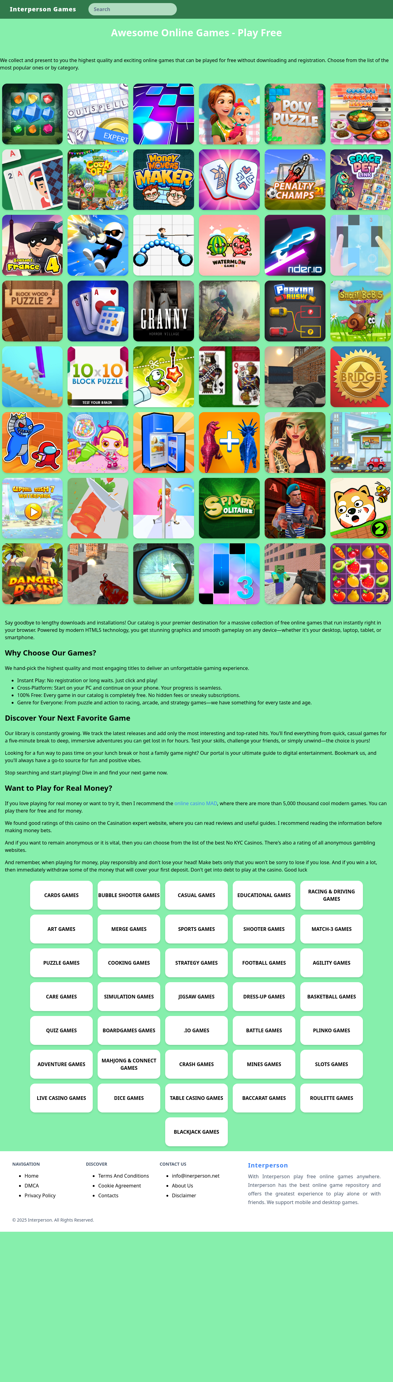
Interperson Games (43, 9)
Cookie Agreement (119, 1336)
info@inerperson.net (196, 1326)
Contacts (108, 1345)
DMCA (32, 1336)
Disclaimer (184, 1345)
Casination (119, 973)
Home (32, 1326)
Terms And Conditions (123, 1326)
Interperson (268, 1315)
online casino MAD (195, 953)
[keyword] (132, 9)
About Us (182, 1336)
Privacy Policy (40, 1345)
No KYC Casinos (244, 993)
